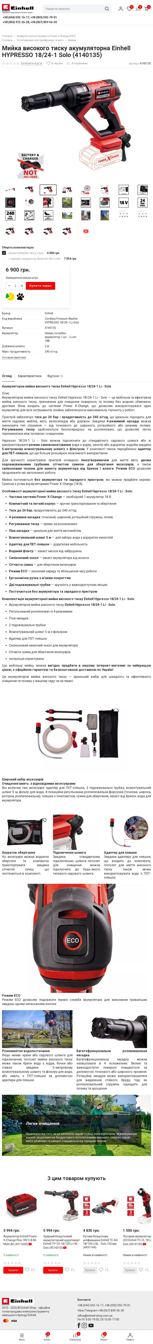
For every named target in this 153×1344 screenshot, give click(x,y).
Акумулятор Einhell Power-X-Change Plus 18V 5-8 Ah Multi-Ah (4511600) (20, 1240)
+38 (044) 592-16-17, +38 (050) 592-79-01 (103, 1305)
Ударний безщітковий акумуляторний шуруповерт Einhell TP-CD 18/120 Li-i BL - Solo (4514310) (61, 1242)
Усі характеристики (14, 357)
